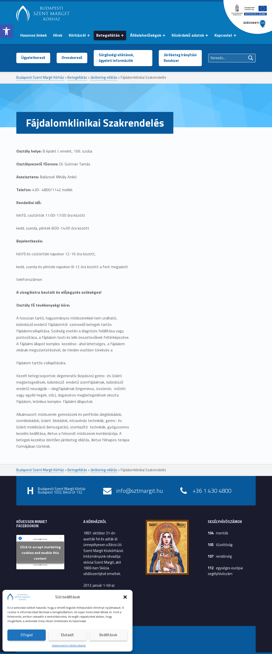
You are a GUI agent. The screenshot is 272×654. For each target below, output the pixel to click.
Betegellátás (108, 35)
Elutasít (67, 635)
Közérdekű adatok (188, 35)
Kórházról (77, 35)
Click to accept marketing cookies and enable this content (40, 552)
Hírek (57, 35)
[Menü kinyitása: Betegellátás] (122, 35)
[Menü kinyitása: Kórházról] (88, 35)
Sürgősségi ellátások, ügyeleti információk (116, 57)
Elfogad (27, 635)
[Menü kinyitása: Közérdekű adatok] (206, 35)
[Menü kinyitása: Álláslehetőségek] (164, 35)
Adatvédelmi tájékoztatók (69, 645)
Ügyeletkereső (33, 57)
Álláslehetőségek (145, 35)
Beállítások (108, 635)
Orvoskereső (72, 57)
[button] (6, 31)
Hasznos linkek (33, 35)
